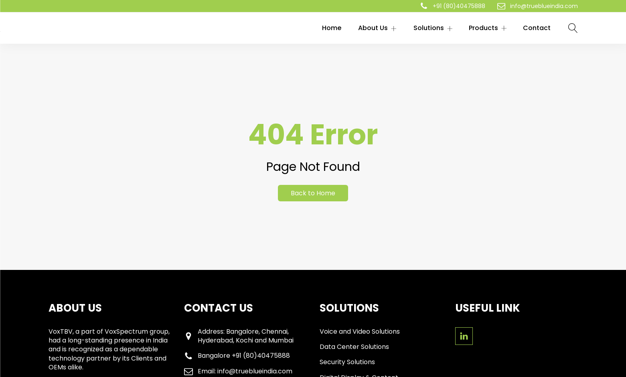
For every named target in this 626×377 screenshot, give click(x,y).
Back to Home (313, 193)
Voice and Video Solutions (360, 331)
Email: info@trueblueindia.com (245, 371)
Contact (537, 27)
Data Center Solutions (354, 347)
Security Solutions (347, 362)
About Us (377, 27)
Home (331, 27)
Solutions (433, 27)
